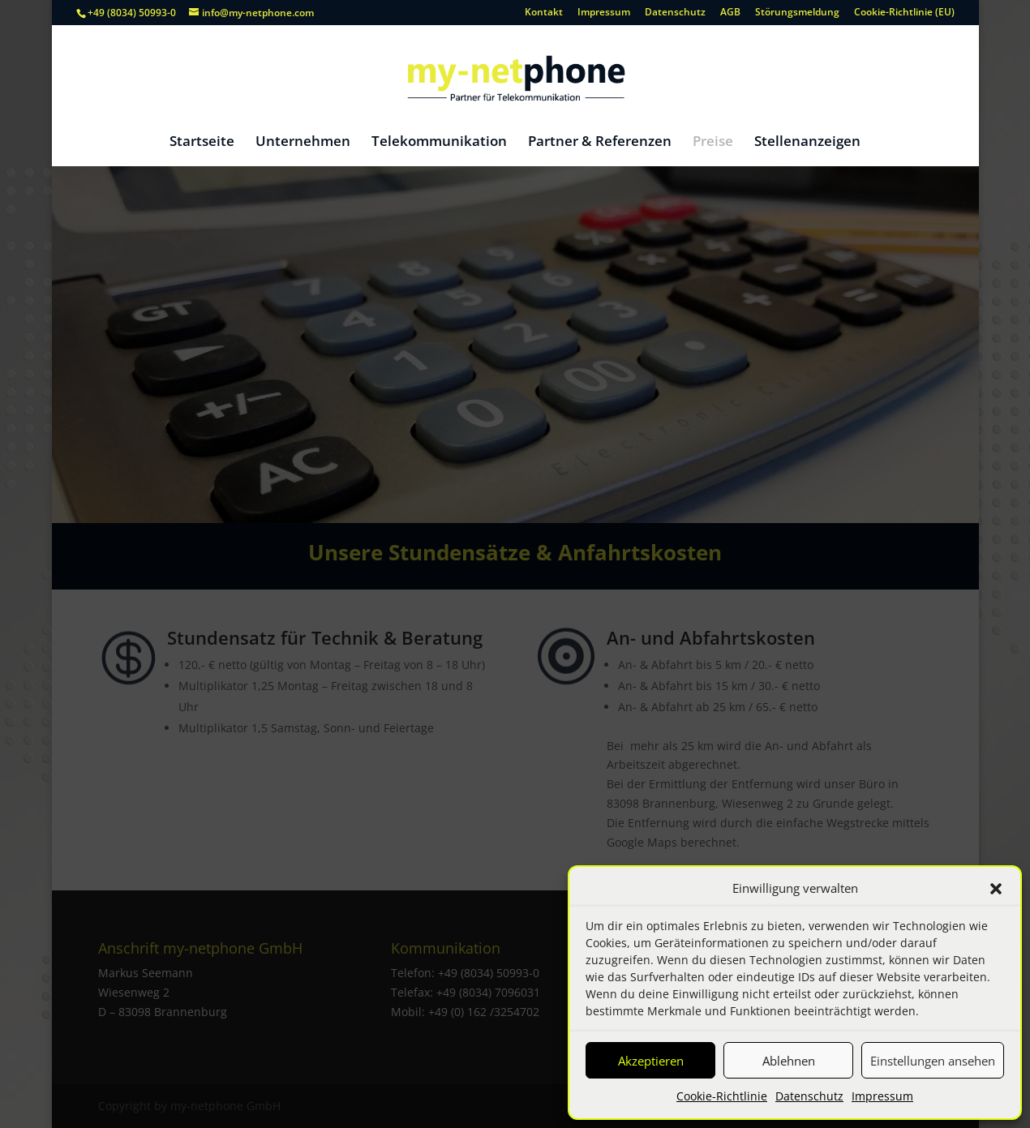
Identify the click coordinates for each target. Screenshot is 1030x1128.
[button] (996, 889)
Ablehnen (788, 1061)
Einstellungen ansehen (932, 1061)
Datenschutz (809, 1096)
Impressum (882, 1096)
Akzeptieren (651, 1061)
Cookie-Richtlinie (721, 1096)
